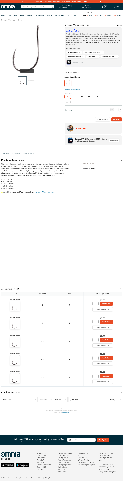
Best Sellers (41, 458)
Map (89, 15)
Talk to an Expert (104, 455)
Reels (22, 15)
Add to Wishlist (103, 119)
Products (4, 20)
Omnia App (62, 472)
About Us (81, 455)
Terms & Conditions (36, 478)
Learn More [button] (114, 140)
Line (9, 15)
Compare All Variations (72, 89)
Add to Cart (116, 119)
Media (118, 15)
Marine (49, 15)
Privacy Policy (49, 478)
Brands (108, 15)
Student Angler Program (86, 465)
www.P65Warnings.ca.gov (45, 192)
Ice (68, 15)
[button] (61, 160)
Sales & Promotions (44, 465)
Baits (3, 15)
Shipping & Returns (105, 458)
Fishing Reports (63, 455)
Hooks (20, 20)
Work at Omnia (83, 460)
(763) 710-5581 (104, 469)
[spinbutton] (95, 304)
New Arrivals (41, 455)
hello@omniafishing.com (107, 472)
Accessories (40, 15)
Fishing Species (63, 462)
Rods (15, 15)
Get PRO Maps (59, 15)
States (98, 15)
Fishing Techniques (64, 460)
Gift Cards (40, 469)
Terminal (30, 15)
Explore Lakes (62, 467)
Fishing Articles (63, 458)
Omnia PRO (62, 469)
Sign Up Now (103, 440)
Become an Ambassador (87, 462)
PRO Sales (40, 462)
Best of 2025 (41, 467)
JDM (74, 15)
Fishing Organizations (65, 465)
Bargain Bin (41, 460)
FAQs (100, 460)
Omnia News (82, 458)
